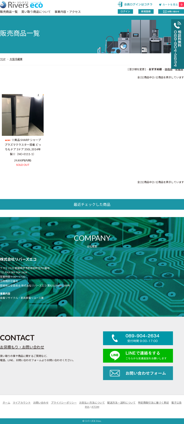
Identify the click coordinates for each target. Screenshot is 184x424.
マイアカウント (22, 402)
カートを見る (173, 4)
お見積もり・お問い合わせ (22, 347)
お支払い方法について (92, 402)
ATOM (95, 406)
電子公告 (176, 402)
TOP (3, 59)
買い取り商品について (36, 11)
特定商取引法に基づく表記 (153, 402)
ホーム (6, 402)
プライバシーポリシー (64, 402)
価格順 (168, 69)
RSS (87, 406)
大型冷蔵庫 (16, 59)
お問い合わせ (41, 402)
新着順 (179, 69)
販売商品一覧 (9, 11)
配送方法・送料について (121, 402)
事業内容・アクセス (67, 11)
